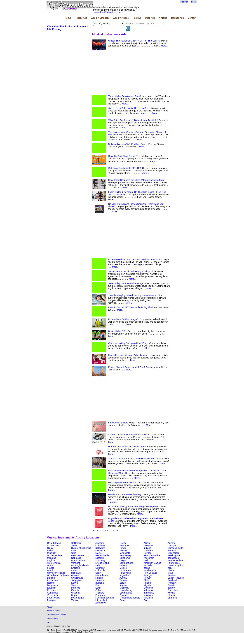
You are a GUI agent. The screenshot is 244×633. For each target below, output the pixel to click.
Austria (123, 578)
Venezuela (52, 595)
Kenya (74, 583)
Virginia (51, 560)
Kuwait (171, 592)
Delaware (100, 548)
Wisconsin (149, 558)
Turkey (171, 588)
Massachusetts (175, 548)
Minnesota (125, 553)
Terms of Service (54, 611)
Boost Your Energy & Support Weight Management (134, 506)
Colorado (100, 545)
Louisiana (148, 550)
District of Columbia (81, 548)
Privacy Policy (52, 618)
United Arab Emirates (58, 575)
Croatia (171, 585)
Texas (74, 545)
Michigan (51, 553)
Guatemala (52, 592)
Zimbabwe (149, 592)
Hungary (172, 583)
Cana (122, 600)
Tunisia (75, 600)
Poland (147, 583)
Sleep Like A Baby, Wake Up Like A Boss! (129, 108)
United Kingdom (176, 565)
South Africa (150, 570)
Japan (147, 568)
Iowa (73, 550)
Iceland (50, 583)
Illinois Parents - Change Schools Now (127, 355)
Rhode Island (102, 563)
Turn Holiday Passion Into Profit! (124, 96)
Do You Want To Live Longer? (123, 319)
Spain (98, 573)
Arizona (172, 543)
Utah (146, 560)
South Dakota (126, 563)
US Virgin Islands (80, 565)
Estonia (75, 590)
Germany (100, 568)
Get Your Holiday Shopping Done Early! (128, 343)
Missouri (99, 558)
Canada (123, 565)
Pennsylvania (102, 555)
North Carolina (54, 555)
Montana (51, 558)
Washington (174, 555)
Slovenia (124, 595)
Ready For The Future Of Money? (125, 494)
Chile (146, 580)
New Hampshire (152, 555)
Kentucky (100, 550)
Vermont (75, 563)
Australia (148, 565)
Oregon (123, 560)
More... (164, 45)
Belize (123, 583)
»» (117, 530)
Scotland (172, 580)
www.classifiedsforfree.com (107, 12)
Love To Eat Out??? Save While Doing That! (130, 307)
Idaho (50, 550)
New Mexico (77, 555)
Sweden (172, 575)
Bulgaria (99, 583)
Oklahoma (125, 558)
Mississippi (173, 553)
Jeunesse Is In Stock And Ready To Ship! (129, 271)
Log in (194, 2)
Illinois (50, 548)
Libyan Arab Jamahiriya (101, 601)
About (49, 607)
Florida (123, 543)
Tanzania (148, 597)
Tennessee (173, 558)
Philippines (52, 580)
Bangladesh (53, 585)
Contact (192, 18)
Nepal (74, 595)
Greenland (173, 590)
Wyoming (100, 560)
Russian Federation (105, 597)
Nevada (148, 553)
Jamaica (99, 580)
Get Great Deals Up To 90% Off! (124, 168)
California (76, 543)
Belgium (51, 578)
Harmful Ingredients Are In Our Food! (127, 446)
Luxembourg (126, 590)
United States (54, 543)
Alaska (147, 543)
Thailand (99, 592)
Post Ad (137, 18)
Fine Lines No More (118, 422)
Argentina (124, 575)
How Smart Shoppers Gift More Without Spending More (136, 180)
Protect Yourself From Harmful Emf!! (126, 367)
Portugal (148, 575)
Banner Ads (177, 18)
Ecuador (51, 588)
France (50, 568)
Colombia (100, 570)
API (48, 622)
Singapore (76, 580)
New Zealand (150, 573)
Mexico (123, 568)
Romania (51, 590)
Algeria (123, 585)
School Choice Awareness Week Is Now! (128, 434)
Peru (97, 585)
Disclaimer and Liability (56, 615)
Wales (74, 585)
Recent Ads (81, 18)
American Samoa (152, 563)
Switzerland (77, 578)
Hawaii (123, 548)
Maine (98, 553)
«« (94, 530)
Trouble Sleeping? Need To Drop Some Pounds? (133, 295)
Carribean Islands (56, 573)
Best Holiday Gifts (117, 331)
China (171, 570)
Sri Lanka (172, 597)
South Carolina (175, 560)
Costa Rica (125, 570)
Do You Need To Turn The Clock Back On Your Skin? (135, 259)
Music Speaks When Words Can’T (125, 482)
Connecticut (53, 545)
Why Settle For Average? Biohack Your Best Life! (133, 120)
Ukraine (172, 595)
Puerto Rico (174, 563)
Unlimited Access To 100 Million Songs (127, 144)
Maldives (148, 595)
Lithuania (148, 588)
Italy (170, 568)
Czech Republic (176, 578)
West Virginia (54, 563)
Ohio (73, 553)
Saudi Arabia (53, 597)
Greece (75, 575)
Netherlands (101, 575)
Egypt (98, 588)
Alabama (99, 543)
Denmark (75, 573)
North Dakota (78, 560)
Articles (163, 18)
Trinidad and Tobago (130, 597)
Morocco (75, 588)
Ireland (74, 570)
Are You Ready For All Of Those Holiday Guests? (133, 458)
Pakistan (51, 600)
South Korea (126, 592)
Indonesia (149, 590)
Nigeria (147, 585)
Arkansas (148, 545)
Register (184, 2)
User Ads (150, 18)
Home (68, 18)
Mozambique (77, 597)
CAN (146, 600)
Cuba (98, 590)
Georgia (172, 545)
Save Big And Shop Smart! (121, 156)
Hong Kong (125, 573)
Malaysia (124, 588)
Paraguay (100, 595)
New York (124, 545)
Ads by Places (121, 18)
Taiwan (123, 580)
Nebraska (76, 558)
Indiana (147, 548)
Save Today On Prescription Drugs (125, 283)
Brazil (50, 570)
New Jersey (125, 555)
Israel (170, 573)
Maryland (172, 550)
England (75, 568)
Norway (147, 578)
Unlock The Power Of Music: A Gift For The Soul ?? (134, 40)
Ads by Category (100, 18)
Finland (99, 578)
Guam (50, 565)
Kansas (123, 550)
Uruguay (75, 592)
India (97, 565)
